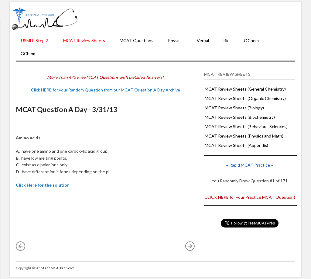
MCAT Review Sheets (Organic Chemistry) (245, 98)
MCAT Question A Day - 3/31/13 (66, 109)
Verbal (203, 40)
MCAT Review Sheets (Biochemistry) (240, 117)
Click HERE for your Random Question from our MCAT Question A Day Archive (105, 89)
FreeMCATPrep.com (58, 268)
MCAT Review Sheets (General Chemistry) (245, 88)
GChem (28, 53)
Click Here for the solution (43, 185)
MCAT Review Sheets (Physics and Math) (244, 135)
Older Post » (190, 246)
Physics (175, 40)
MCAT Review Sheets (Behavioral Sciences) (246, 126)
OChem (251, 40)
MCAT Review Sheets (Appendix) (236, 145)
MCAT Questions (136, 40)
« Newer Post (21, 246)
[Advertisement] (189, 18)
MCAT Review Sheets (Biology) (234, 107)
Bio (227, 40)
